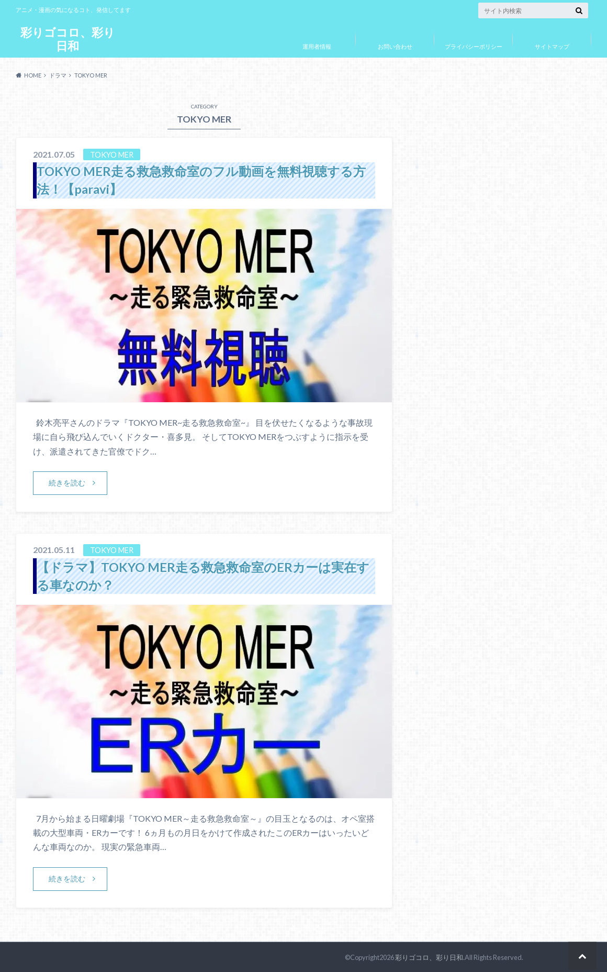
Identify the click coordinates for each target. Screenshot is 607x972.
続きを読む (67, 482)
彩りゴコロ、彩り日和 (67, 39)
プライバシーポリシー (473, 46)
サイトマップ (552, 46)
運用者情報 (316, 46)
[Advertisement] (493, 368)
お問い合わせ (395, 46)
